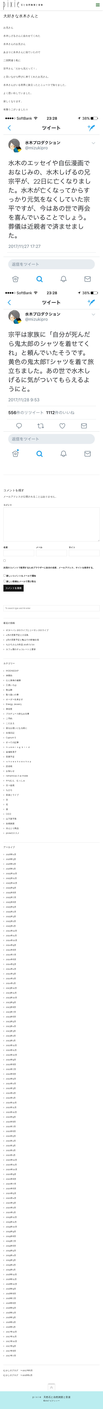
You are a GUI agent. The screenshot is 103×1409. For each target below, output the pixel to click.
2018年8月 (11, 1293)
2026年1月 (11, 869)
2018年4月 (11, 1312)
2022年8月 (11, 1064)
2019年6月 (11, 1246)
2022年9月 (11, 1059)
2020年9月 (11, 1174)
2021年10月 (11, 1112)
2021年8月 (11, 1122)
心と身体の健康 (13, 680)
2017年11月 (11, 1336)
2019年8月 (11, 1236)
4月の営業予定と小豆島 (17, 635)
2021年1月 (11, 1155)
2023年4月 (11, 1026)
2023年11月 (11, 993)
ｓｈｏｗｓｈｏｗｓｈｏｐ (18, 761)
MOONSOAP (12, 671)
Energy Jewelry (14, 704)
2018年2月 (11, 1322)
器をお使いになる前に (16, 728)
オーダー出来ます (14, 699)
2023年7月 (11, 1012)
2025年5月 (11, 907)
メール (39, 547)
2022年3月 (11, 1088)
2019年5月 (11, 1250)
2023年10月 (11, 997)
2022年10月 (11, 1055)
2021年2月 (11, 1150)
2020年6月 (11, 1188)
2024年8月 (11, 950)
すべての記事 (12, 742)
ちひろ (9, 790)
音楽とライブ (12, 795)
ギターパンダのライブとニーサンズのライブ (27, 630)
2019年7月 (11, 1241)
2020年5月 (11, 1193)
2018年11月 (11, 1279)
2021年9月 (11, 1117)
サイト (72, 547)
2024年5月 (11, 964)
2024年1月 (11, 983)
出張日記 (10, 733)
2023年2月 (11, 1036)
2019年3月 (11, 1260)
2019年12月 (11, 1217)
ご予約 (9, 718)
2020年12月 (11, 1160)
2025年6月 (11, 902)
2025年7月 (11, 897)
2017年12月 (11, 1332)
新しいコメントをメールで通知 (21, 576)
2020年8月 (11, 1179)
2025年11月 (11, 878)
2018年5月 (11, 1308)
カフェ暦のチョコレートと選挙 (21, 649)
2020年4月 (11, 1198)
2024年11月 (11, 935)
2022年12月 (11, 1045)
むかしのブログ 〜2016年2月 (17, 1375)
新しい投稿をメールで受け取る (21, 581)
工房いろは (11, 685)
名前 (5, 547)
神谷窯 (9, 709)
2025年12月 (11, 873)
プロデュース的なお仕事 (17, 714)
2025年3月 (11, 916)
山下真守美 (11, 819)
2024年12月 (11, 931)
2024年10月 (11, 940)
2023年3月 (11, 1031)
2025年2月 (11, 921)
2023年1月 (11, 1040)
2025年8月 (11, 892)
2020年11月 (11, 1165)
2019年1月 (11, 1270)
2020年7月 (11, 1184)
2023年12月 (11, 988)
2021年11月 (11, 1107)
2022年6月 (11, 1074)
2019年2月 (11, 1265)
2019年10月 (11, 1227)
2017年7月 (11, 1355)
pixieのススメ (12, 833)
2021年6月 (11, 1131)
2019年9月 (11, 1231)
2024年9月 (11, 945)
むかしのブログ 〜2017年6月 (18, 1370)
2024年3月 (11, 974)
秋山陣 (9, 690)
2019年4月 (11, 1255)
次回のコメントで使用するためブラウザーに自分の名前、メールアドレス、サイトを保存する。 (49, 567)
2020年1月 (11, 1212)
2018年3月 (11, 1317)
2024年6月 (11, 959)
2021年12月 (11, 1102)
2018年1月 (11, 1327)
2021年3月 (11, 1145)
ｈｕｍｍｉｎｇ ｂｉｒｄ (18, 747)
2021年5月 (11, 1136)
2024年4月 (11, 969)
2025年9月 (11, 888)
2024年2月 (11, 978)
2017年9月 (11, 1346)
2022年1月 (11, 1098)
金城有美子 (11, 752)
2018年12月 (11, 1274)
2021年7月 (11, 1126)
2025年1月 (11, 926)
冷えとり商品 (12, 828)
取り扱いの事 (12, 695)
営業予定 (10, 757)
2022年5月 (11, 1079)
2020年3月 (11, 1203)
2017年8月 (11, 1351)
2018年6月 (11, 1303)
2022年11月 (11, 1050)
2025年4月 (11, 912)
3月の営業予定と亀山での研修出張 (22, 640)
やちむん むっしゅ (15, 780)
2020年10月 (11, 1169)
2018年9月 (11, 1289)
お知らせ (10, 771)
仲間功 (9, 675)
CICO (8, 814)
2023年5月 (11, 1021)
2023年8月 (11, 1007)
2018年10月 (11, 1284)
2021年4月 (11, 1141)
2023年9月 (11, 1002)
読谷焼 (9, 766)
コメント (7, 505)
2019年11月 (11, 1222)
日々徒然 (10, 785)
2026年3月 (11, 859)
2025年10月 (11, 883)
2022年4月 (11, 1083)
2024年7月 (11, 954)
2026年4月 (11, 854)
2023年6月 (11, 1017)
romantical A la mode (17, 776)
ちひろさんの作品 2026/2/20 (20, 644)
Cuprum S (11, 737)
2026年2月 (11, 864)
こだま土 (10, 723)
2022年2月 (11, 1093)
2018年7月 (11, 1298)
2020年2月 (11, 1207)
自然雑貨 (10, 823)
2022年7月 (11, 1069)
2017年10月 (11, 1341)
